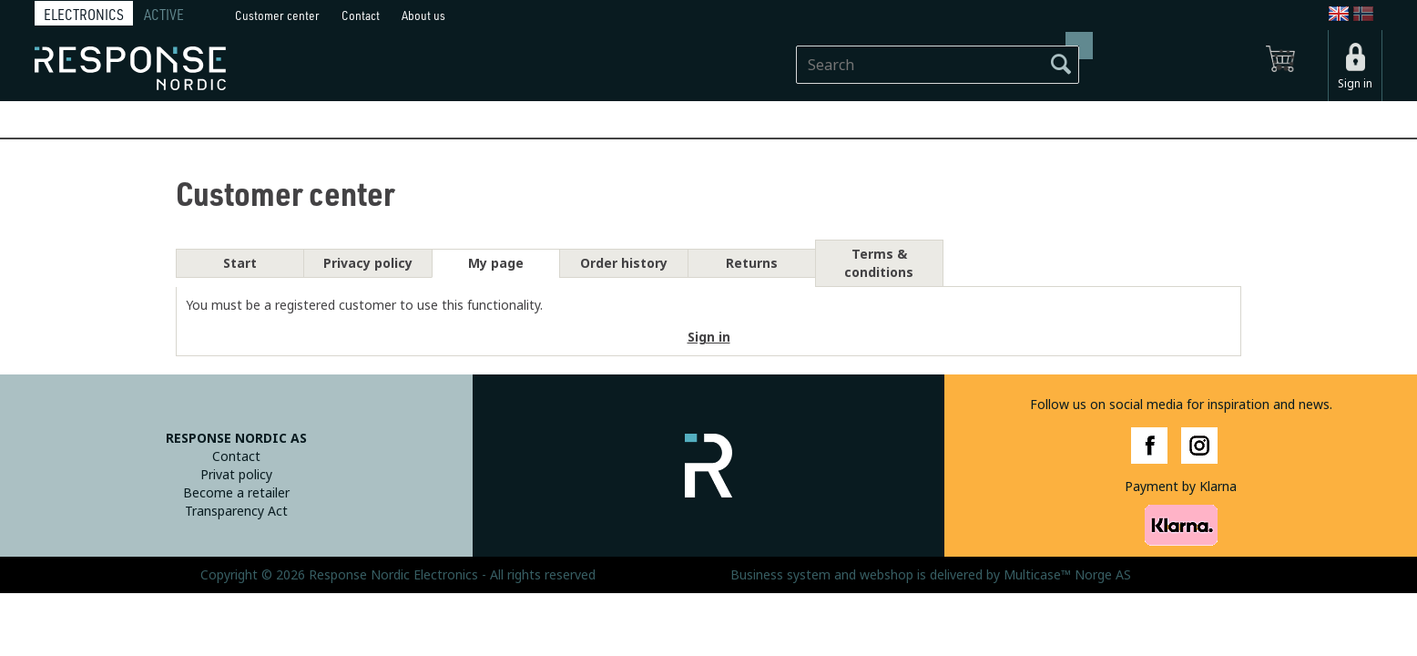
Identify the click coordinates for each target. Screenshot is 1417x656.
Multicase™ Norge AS (1067, 575)
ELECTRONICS (84, 14)
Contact (361, 15)
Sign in (1355, 84)
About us (423, 15)
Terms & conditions (878, 263)
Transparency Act (236, 511)
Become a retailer (236, 493)
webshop (886, 575)
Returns (752, 263)
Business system (780, 575)
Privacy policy (368, 263)
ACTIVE (164, 14)
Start (240, 263)
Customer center (277, 15)
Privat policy (236, 475)
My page (496, 263)
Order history (624, 263)
